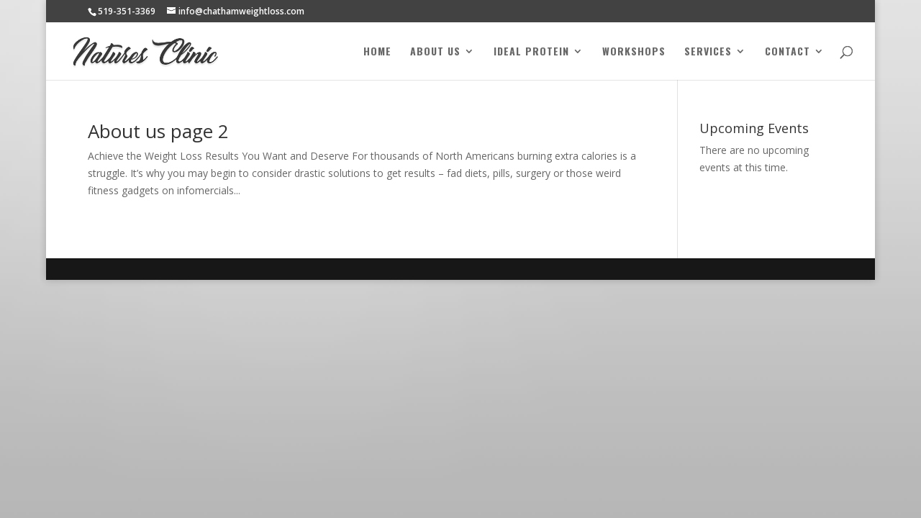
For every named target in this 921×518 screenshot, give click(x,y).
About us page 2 (158, 131)
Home (377, 52)
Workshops (634, 52)
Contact (787, 52)
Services (708, 52)
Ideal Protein (531, 52)
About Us (435, 52)
